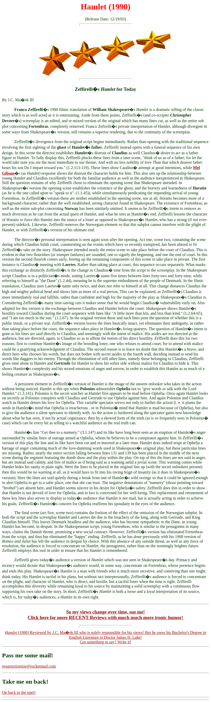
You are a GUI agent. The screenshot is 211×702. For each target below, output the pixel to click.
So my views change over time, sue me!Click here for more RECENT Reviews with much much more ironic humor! (105, 614)
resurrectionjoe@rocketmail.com (29, 666)
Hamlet (94, 6)
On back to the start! (19, 692)
